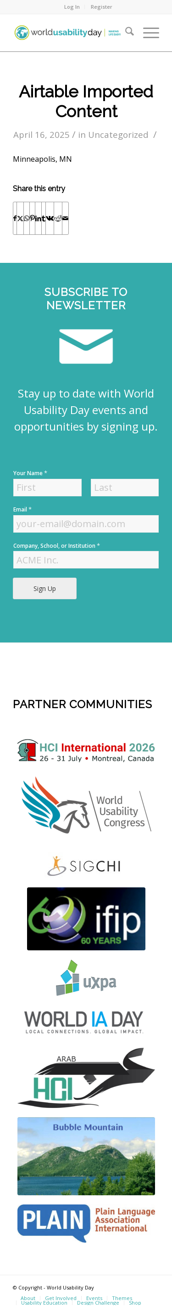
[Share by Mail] (65, 218)
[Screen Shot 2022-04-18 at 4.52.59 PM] (86, 1022)
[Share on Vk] (50, 218)
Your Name (30, 473)
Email (22, 509)
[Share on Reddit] (58, 218)
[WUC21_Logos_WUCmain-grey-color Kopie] (86, 807)
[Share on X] (20, 218)
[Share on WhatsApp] (26, 218)
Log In (72, 6)
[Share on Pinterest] (32, 218)
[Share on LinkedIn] (38, 218)
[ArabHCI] (86, 1078)
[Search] (125, 32)
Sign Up (44, 588)
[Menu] (146, 32)
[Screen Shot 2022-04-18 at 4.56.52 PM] (86, 918)
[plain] (86, 1223)
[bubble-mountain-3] (86, 1156)
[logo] (86, 750)
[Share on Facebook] (15, 218)
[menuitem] (72, 7)
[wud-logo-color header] (71, 32)
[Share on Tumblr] (43, 218)
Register (101, 6)
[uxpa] (86, 978)
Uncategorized (118, 134)
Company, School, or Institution (56, 546)
